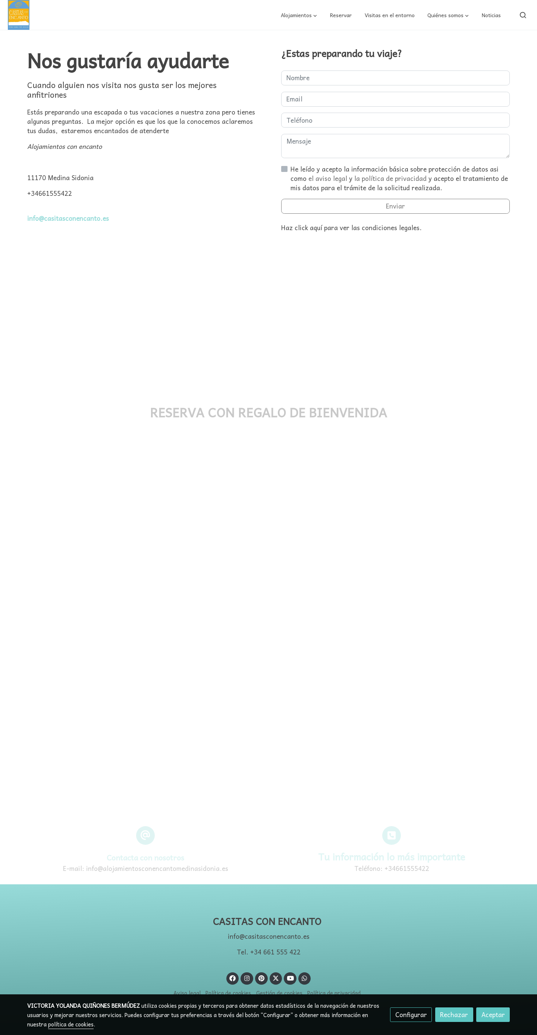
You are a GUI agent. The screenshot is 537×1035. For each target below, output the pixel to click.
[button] (298, 15)
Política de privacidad (334, 992)
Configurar (411, 1015)
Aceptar (493, 1015)
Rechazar (454, 1015)
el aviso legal (328, 178)
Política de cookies (228, 992)
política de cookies (71, 1024)
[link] (18, 15)
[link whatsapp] (305, 978)
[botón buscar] (523, 15)
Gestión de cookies (279, 992)
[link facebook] (232, 978)
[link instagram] (247, 978)
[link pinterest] (261, 978)
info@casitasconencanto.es (68, 218)
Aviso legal (187, 992)
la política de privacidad (391, 178)
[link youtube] (290, 978)
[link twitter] (276, 978)
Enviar (395, 206)
